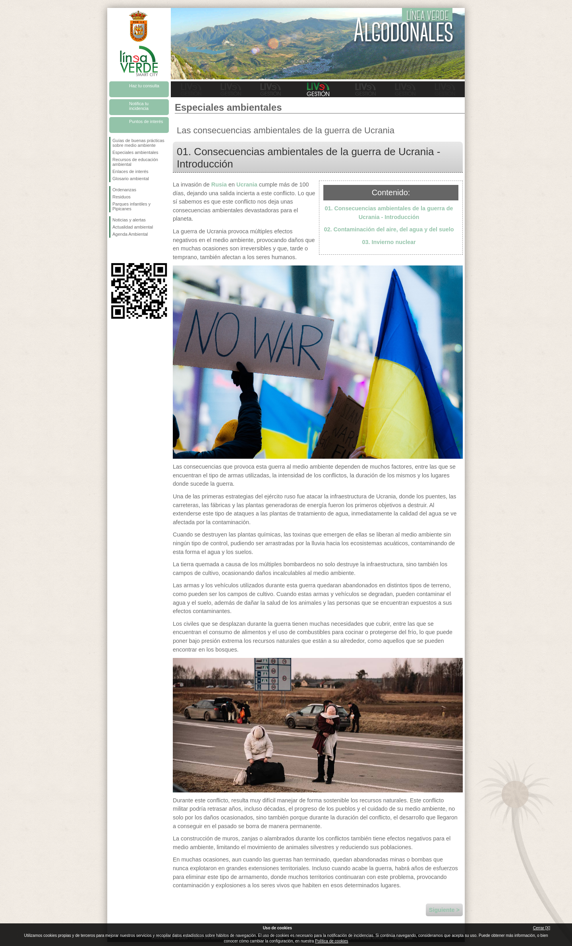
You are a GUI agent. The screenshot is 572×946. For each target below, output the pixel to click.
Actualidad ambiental (132, 227)
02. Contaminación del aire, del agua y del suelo (389, 229)
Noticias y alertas (129, 219)
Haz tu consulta (144, 85)
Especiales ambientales (135, 152)
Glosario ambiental (130, 178)
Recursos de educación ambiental (135, 162)
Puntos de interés (146, 121)
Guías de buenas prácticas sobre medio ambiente (138, 143)
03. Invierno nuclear (388, 242)
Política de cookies (331, 941)
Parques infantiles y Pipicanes (131, 206)
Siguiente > (444, 910)
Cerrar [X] (541, 928)
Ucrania (246, 184)
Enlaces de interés (130, 171)
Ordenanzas (124, 189)
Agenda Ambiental (130, 234)
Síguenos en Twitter (127, 250)
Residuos (121, 196)
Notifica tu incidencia (139, 106)
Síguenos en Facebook (114, 250)
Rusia (219, 184)
